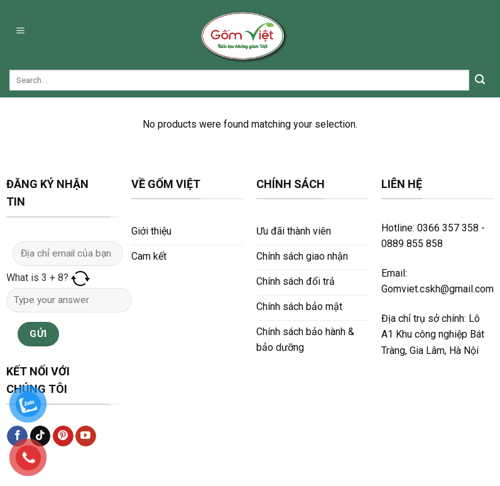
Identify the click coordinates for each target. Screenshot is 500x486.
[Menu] (21, 31)
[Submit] (480, 80)
